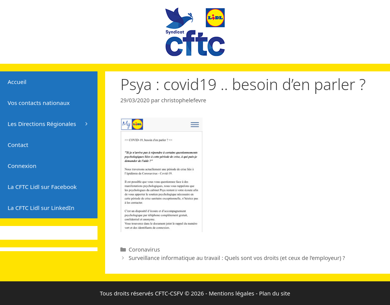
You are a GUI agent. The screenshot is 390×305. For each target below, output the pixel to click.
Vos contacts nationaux (39, 103)
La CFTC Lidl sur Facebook (42, 186)
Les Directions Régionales (53, 123)
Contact (18, 144)
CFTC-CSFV (169, 293)
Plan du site (274, 293)
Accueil (17, 82)
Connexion (22, 165)
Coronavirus (144, 249)
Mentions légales (231, 293)
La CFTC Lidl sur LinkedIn (41, 207)
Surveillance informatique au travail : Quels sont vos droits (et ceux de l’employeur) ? (237, 257)
